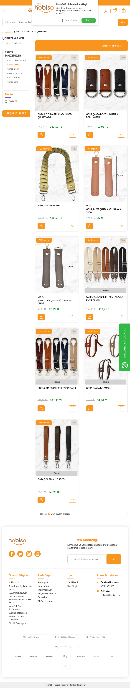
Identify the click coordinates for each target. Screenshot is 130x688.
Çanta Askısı (42, 32)
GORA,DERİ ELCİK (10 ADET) (51, 479)
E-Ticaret (55, 685)
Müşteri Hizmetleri (47, 593)
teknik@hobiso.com (111, 595)
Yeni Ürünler (44, 586)
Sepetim (42, 597)
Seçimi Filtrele (16, 113)
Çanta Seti (12, 82)
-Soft (47, 685)
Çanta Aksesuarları (16, 60)
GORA (89, 205)
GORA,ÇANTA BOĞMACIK (98, 388)
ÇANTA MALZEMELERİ (24, 32)
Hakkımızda (14, 582)
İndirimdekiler (45, 590)
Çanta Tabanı (13, 77)
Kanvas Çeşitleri (15, 73)
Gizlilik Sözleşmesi (18, 623)
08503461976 (107, 586)
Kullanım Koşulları (18, 593)
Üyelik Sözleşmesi (18, 613)
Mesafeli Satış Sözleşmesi (16, 608)
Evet (88, 20)
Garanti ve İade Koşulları (16, 618)
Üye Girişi (72, 586)
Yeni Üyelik (72, 582)
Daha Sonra (71, 20)
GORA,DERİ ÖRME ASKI (49, 205)
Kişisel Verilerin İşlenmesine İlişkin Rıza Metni (20, 599)
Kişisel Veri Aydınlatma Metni (20, 588)
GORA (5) (11, 101)
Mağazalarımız (45, 601)
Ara (123, 22)
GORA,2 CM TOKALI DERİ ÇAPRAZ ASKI (57, 388)
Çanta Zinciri (13, 69)
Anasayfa (7, 32)
